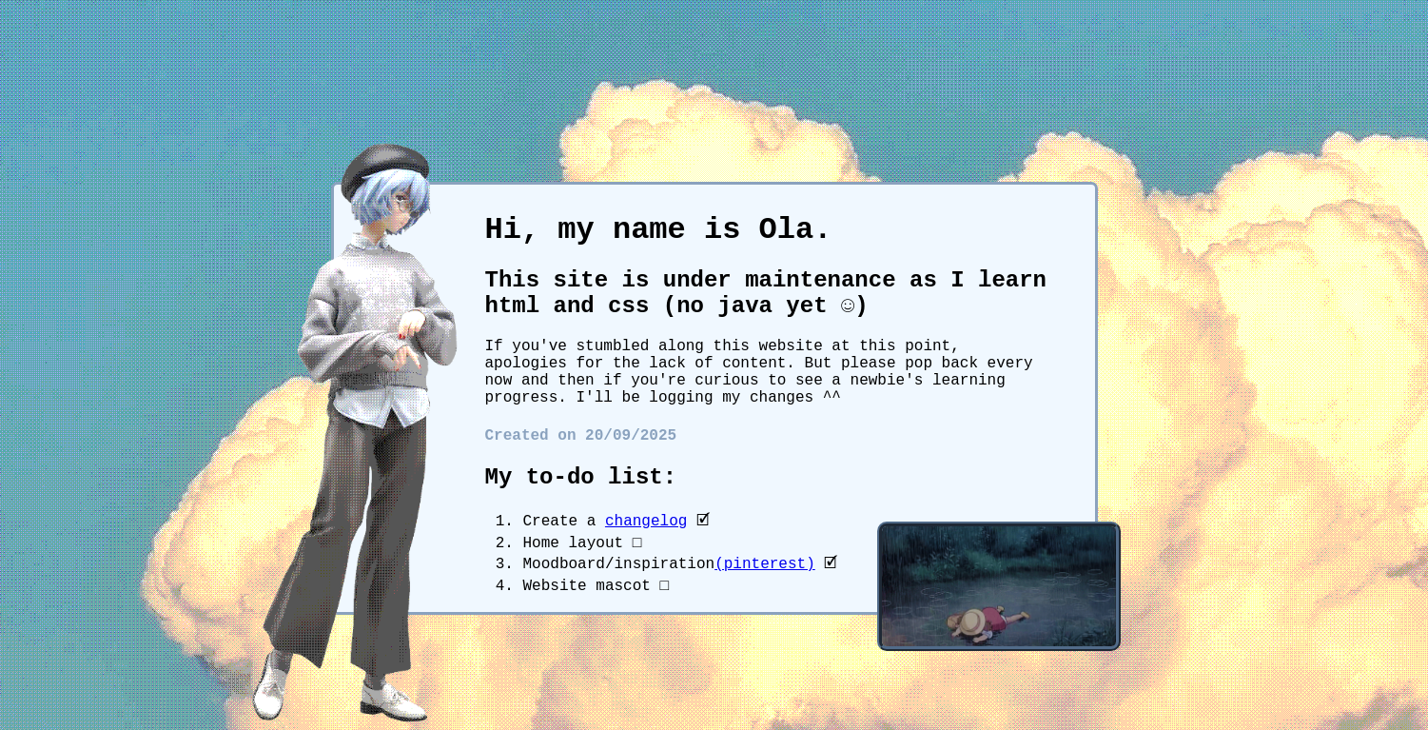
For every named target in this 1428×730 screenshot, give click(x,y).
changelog (646, 521)
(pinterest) (764, 564)
